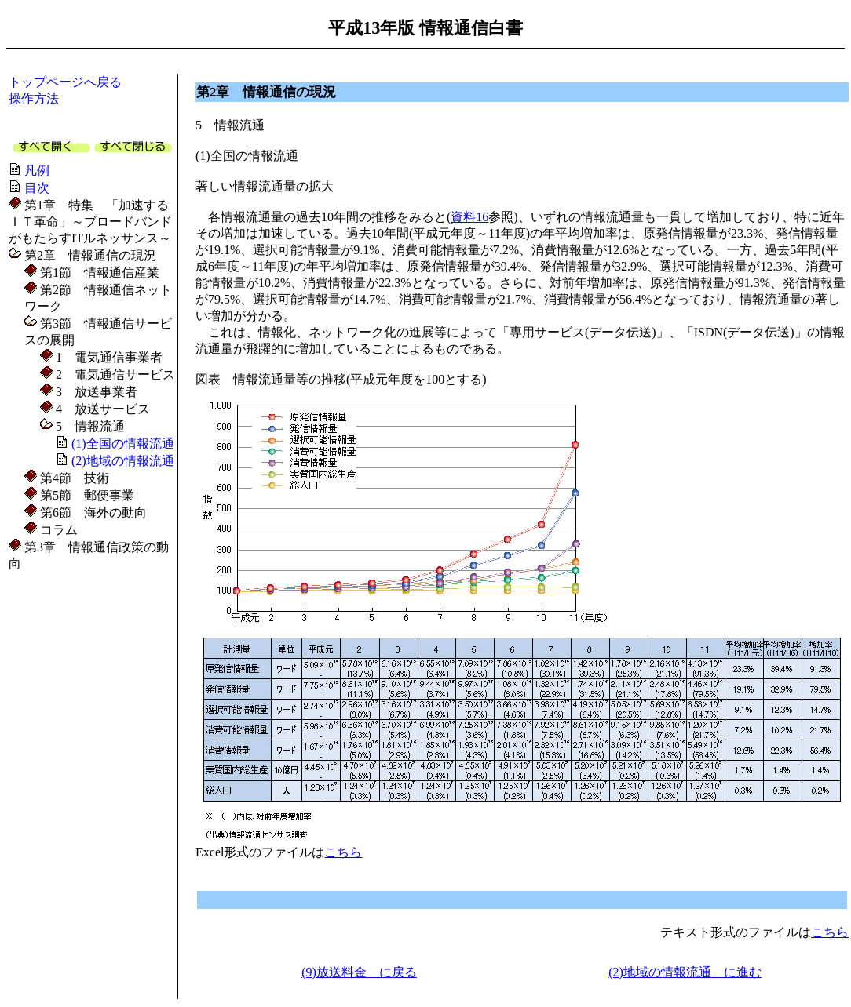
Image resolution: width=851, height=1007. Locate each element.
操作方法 (34, 98)
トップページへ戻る (65, 82)
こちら (343, 852)
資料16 (469, 217)
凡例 (36, 170)
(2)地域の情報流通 (122, 460)
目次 (36, 187)
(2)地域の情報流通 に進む (685, 972)
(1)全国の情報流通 (122, 443)
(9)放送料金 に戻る (359, 972)
